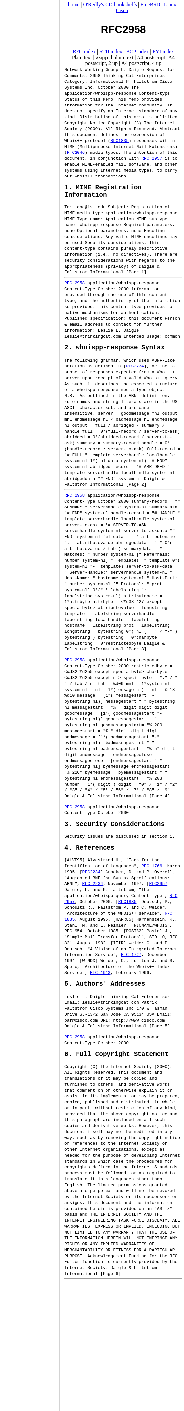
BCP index (137, 51)
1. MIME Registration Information (102, 193)
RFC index (84, 51)
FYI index (163, 51)
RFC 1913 (100, 980)
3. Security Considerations (114, 830)
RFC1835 (119, 140)
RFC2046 (76, 152)
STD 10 (157, 945)
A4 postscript (151, 57)
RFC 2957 (151, 158)
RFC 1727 (131, 963)
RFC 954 (73, 939)
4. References (89, 855)
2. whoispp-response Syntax (114, 351)
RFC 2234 (92, 892)
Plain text (82, 57)
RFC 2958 (74, 286)
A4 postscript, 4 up (141, 63)
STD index (110, 51)
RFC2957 (158, 892)
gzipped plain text (115, 57)
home (74, 4)
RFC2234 (135, 371)
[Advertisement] (29, 703)
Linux (170, 4)
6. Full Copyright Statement (116, 1065)
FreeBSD (150, 4)
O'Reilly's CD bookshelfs (110, 4)
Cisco (122, 10)
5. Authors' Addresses (104, 993)
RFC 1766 (151, 874)
